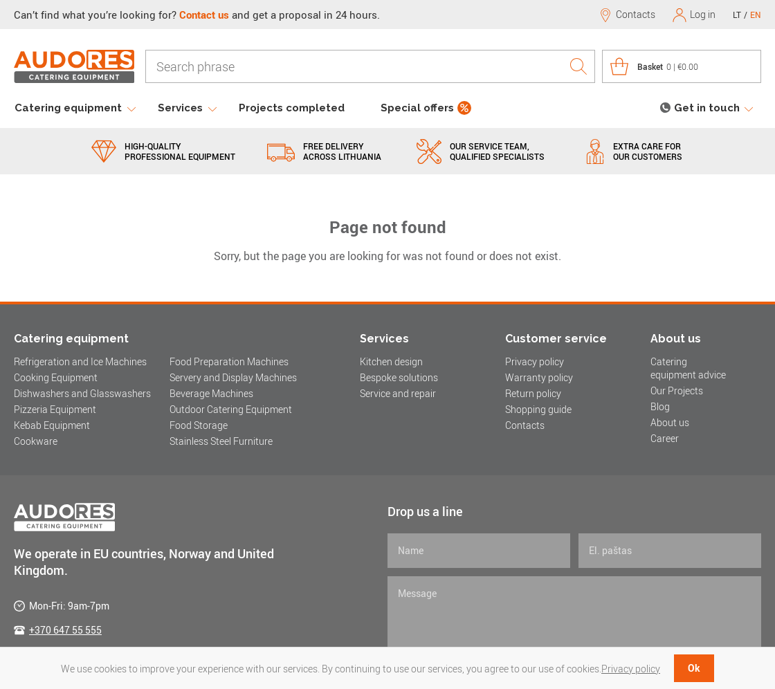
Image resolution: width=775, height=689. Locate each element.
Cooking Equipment (56, 377)
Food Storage (199, 425)
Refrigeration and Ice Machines (80, 361)
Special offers (417, 108)
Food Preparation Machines (229, 361)
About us (669, 422)
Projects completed (292, 108)
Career (664, 438)
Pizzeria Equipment (55, 409)
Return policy (533, 393)
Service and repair (398, 393)
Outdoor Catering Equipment (231, 409)
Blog (660, 406)
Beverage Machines (211, 393)
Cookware (35, 441)
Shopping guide (538, 409)
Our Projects (676, 390)
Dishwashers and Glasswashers (82, 393)
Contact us (204, 14)
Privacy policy (534, 361)
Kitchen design (391, 361)
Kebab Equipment (52, 425)
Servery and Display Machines (233, 377)
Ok (694, 667)
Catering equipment (68, 108)
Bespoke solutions (399, 377)
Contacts (525, 425)
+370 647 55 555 (65, 629)
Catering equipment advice (688, 368)
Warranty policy (539, 377)
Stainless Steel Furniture (221, 441)
